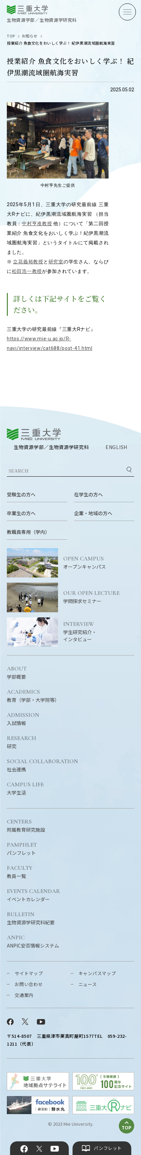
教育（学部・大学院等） (33, 696)
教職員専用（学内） (28, 531)
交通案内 (24, 995)
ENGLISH (116, 447)
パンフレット (22, 849)
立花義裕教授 (28, 261)
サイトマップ (29, 973)
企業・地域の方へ (93, 513)
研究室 (56, 261)
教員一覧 (19, 872)
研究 (21, 742)
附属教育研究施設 (26, 826)
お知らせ (30, 35)
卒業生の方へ (21, 513)
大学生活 (25, 789)
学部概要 (17, 673)
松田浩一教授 (27, 271)
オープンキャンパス (98, 563)
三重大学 (34, 434)
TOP (11, 35)
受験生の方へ (21, 494)
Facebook (24, 1149)
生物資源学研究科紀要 (31, 918)
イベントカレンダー (33, 895)
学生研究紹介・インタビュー (98, 632)
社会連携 (42, 765)
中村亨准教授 (37, 223)
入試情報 (23, 719)
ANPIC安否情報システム (33, 942)
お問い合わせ (29, 984)
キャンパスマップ (97, 973)
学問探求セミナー (98, 597)
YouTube (55, 1149)
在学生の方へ (88, 494)
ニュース (88, 984)
